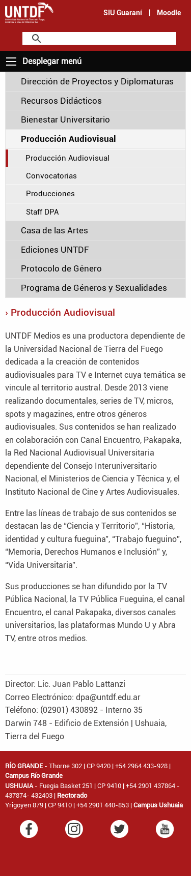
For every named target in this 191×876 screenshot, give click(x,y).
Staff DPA (42, 212)
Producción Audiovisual (67, 158)
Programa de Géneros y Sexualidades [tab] (94, 288)
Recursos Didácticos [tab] (61, 101)
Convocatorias (51, 175)
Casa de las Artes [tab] (54, 230)
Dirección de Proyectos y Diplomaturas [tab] (97, 81)
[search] (98, 39)
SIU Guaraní (122, 13)
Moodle (169, 13)
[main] (95, 411)
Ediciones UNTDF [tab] (55, 250)
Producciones (50, 193)
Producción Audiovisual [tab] (68, 139)
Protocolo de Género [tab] (61, 268)
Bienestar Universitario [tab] (65, 119)
